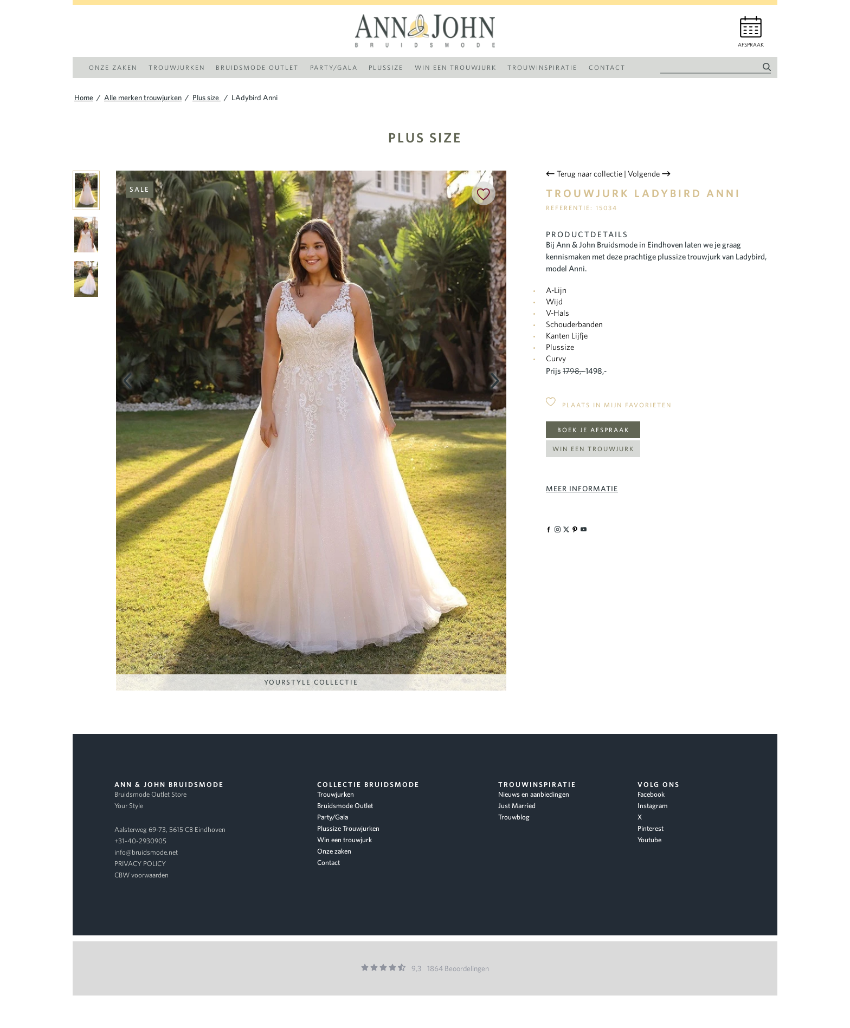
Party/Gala (332, 817)
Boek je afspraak (593, 429)
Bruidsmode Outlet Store (150, 794)
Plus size (425, 137)
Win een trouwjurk (593, 448)
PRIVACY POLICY (140, 864)
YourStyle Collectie (311, 682)
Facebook (651, 794)
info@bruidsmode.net (146, 852)
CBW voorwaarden (141, 875)
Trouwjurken (335, 794)
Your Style (128, 806)
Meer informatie (582, 488)
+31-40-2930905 (140, 841)
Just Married (517, 806)
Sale (140, 189)
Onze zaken (334, 851)
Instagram (653, 806)
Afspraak (751, 45)
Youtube (649, 840)
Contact (328, 862)
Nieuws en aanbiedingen (533, 794)
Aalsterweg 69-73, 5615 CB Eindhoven (170, 829)
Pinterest (651, 828)
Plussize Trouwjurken (348, 828)
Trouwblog (514, 817)
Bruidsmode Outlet (345, 806)
